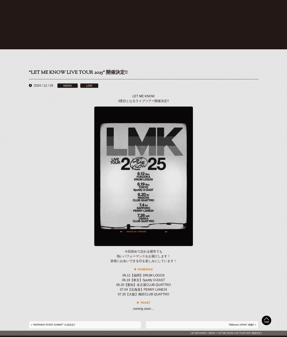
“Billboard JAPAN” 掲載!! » (242, 324)
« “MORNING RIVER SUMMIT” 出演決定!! (53, 324)
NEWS (67, 85)
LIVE (89, 85)
